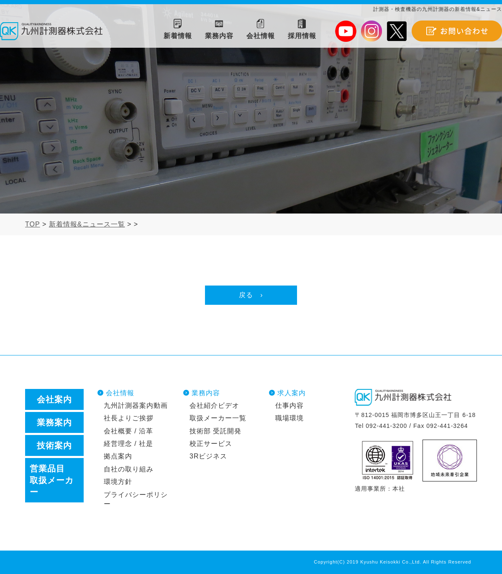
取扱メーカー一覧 (218, 418)
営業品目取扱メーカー (52, 480)
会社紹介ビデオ (214, 405)
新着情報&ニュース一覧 (87, 224)
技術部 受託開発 (215, 431)
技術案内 (54, 445)
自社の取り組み (129, 469)
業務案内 (54, 422)
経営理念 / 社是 (128, 443)
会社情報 (120, 392)
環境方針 (118, 481)
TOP (32, 224)
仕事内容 (289, 405)
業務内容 (206, 392)
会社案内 (54, 399)
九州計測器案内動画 (136, 405)
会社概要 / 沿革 (128, 431)
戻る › (251, 295)
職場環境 (289, 418)
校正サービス (211, 443)
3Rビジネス (208, 456)
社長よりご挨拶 (129, 418)
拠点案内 (118, 456)
